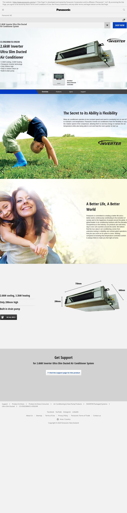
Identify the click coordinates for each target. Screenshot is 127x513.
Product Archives (18, 404)
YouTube (59, 412)
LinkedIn (75, 412)
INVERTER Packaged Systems (96, 404)
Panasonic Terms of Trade (80, 415)
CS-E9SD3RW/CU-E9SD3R (28, 406)
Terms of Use (50, 415)
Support (83, 91)
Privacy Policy (63, 415)
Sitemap (39, 415)
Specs (71, 91)
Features (59, 91)
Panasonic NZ (7, 15)
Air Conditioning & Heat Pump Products (67, 404)
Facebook (50, 412)
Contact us (97, 415)
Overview (45, 91)
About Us (29, 415)
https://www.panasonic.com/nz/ (24, 2)
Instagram (67, 412)
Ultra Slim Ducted (8, 406)
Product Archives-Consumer (39, 404)
